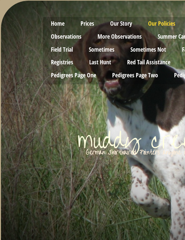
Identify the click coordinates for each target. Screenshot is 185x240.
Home (58, 23)
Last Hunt (100, 62)
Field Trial (62, 49)
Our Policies (161, 23)
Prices (87, 23)
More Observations (119, 36)
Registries (62, 62)
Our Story (121, 23)
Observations (66, 36)
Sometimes (101, 49)
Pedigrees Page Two (135, 75)
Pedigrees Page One (73, 75)
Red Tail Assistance (148, 62)
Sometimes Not (148, 49)
